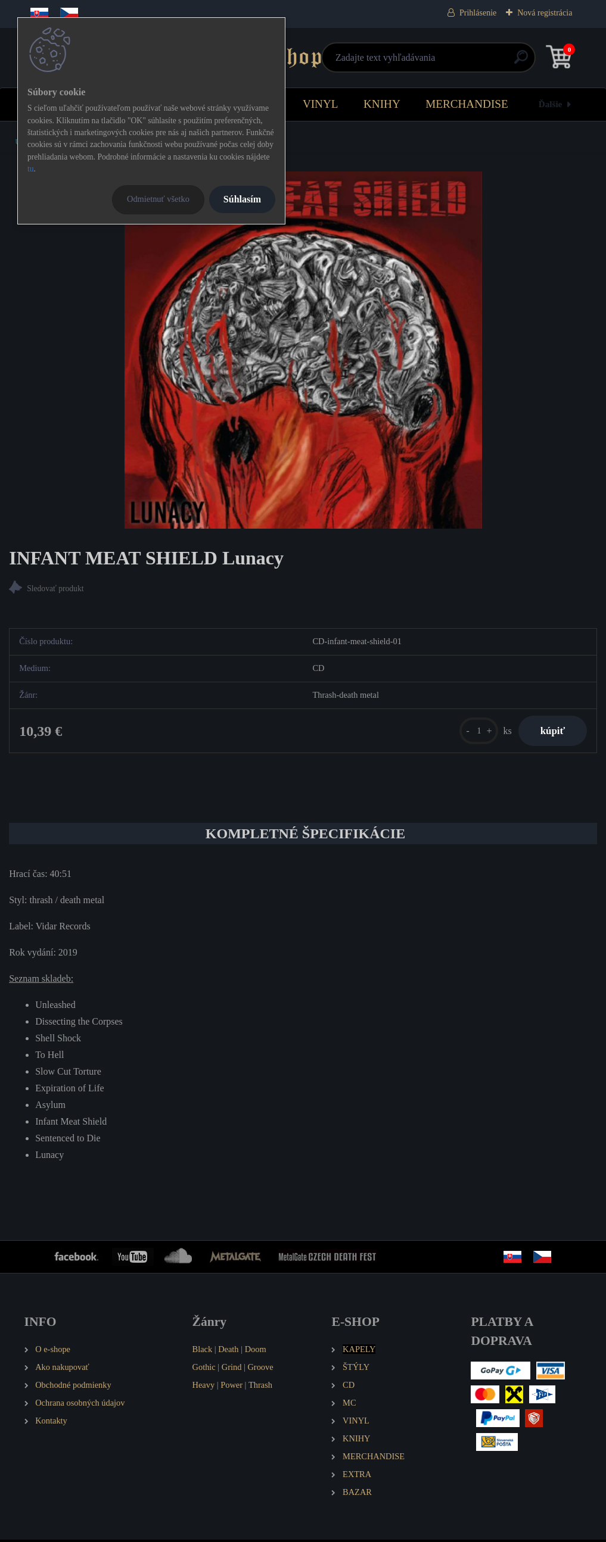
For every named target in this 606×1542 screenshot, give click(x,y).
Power (231, 1387)
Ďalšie (551, 104)
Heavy (203, 1387)
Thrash (260, 1387)
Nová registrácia (544, 12)
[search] (445, 61)
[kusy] (474, 732)
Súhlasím (242, 199)
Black (202, 1351)
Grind (232, 1369)
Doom (255, 1351)
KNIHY (381, 104)
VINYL (320, 104)
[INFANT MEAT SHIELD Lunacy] (303, 350)
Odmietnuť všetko (158, 199)
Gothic (204, 1369)
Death (228, 1351)
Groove (260, 1369)
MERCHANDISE (466, 104)
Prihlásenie (477, 12)
